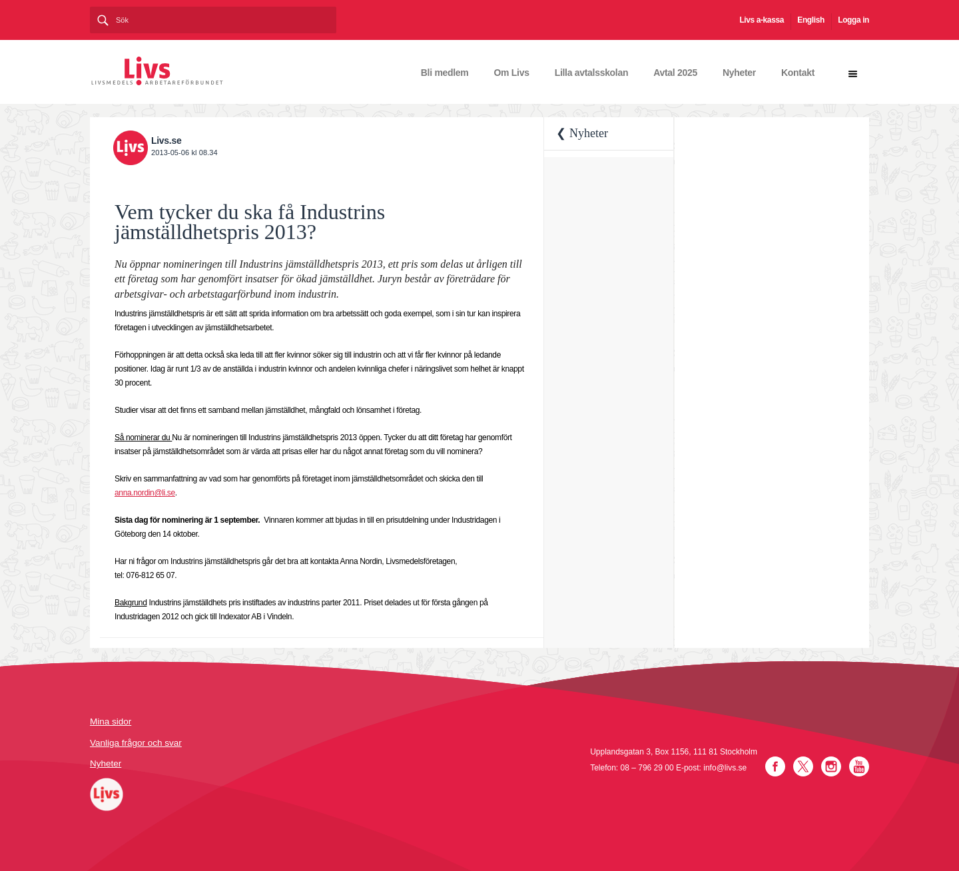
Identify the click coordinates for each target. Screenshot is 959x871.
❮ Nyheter (581, 133)
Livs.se (166, 140)
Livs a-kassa (761, 20)
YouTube (859, 766)
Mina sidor (110, 721)
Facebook (775, 766)
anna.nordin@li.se (145, 492)
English (810, 20)
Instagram (831, 766)
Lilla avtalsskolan (592, 72)
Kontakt (797, 72)
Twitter (803, 766)
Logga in (853, 20)
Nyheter (739, 72)
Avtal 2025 (675, 72)
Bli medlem (445, 72)
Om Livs (511, 72)
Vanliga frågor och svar (136, 743)
